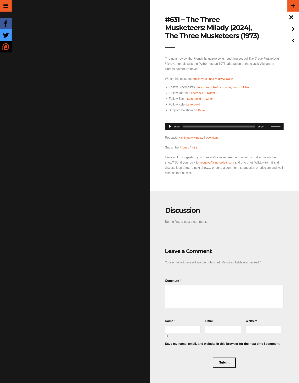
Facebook (203, 87)
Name (169, 321)
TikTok (247, 87)
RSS (195, 147)
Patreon (203, 110)
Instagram (233, 87)
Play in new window (191, 137)
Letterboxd (196, 92)
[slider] (219, 126)
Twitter (217, 87)
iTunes (185, 147)
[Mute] (268, 120)
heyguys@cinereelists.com (217, 162)
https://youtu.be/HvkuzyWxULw (214, 78)
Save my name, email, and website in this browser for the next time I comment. (222, 343)
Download (214, 137)
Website (251, 321)
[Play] (170, 126)
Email (209, 321)
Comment (172, 280)
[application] (224, 125)
